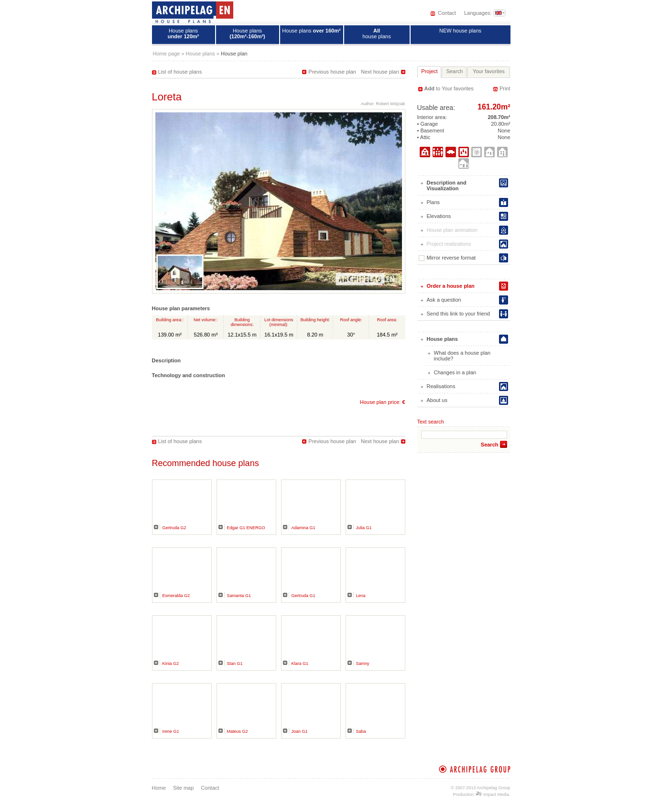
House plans (183, 33)
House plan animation (452, 230)
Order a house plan (451, 286)
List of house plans (180, 72)
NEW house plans (460, 30)
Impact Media (492, 794)
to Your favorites (449, 88)
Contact (447, 13)
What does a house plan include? (462, 355)
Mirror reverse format (447, 258)
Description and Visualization (447, 185)
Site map (183, 788)
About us (437, 400)
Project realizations (449, 244)
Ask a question (444, 300)
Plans (433, 202)
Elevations (439, 216)
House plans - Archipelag (192, 12)
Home (159, 788)
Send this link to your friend (458, 313)
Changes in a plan (455, 372)
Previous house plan (332, 72)
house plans (376, 33)
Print (504, 88)
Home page (166, 53)
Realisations (441, 386)
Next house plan (380, 72)
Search (490, 444)
